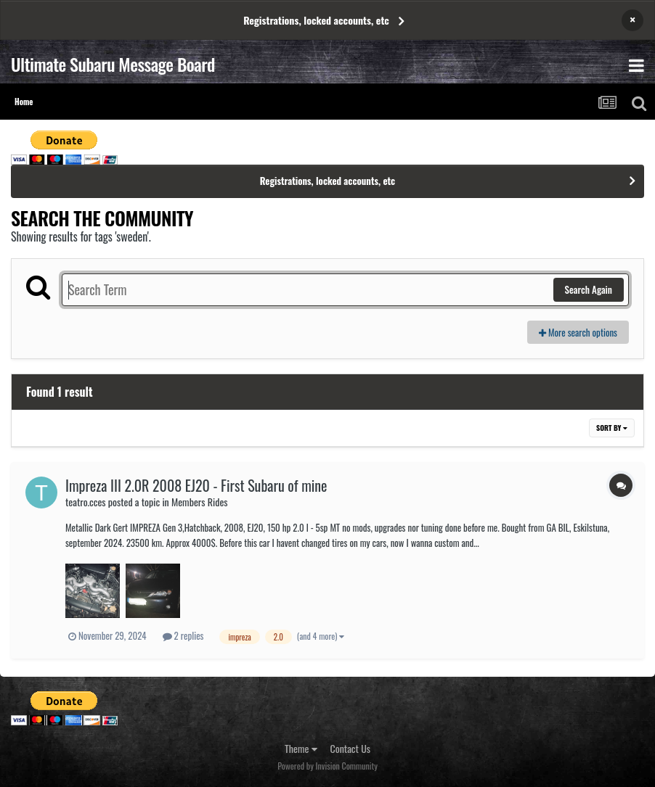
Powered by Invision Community (327, 765)
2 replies (183, 635)
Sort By (611, 427)
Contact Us (350, 748)
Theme (301, 748)
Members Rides (199, 501)
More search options (578, 332)
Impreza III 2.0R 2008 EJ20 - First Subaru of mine (196, 485)
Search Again (588, 289)
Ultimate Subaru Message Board (113, 64)
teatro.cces (85, 501)
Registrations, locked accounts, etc (316, 20)
